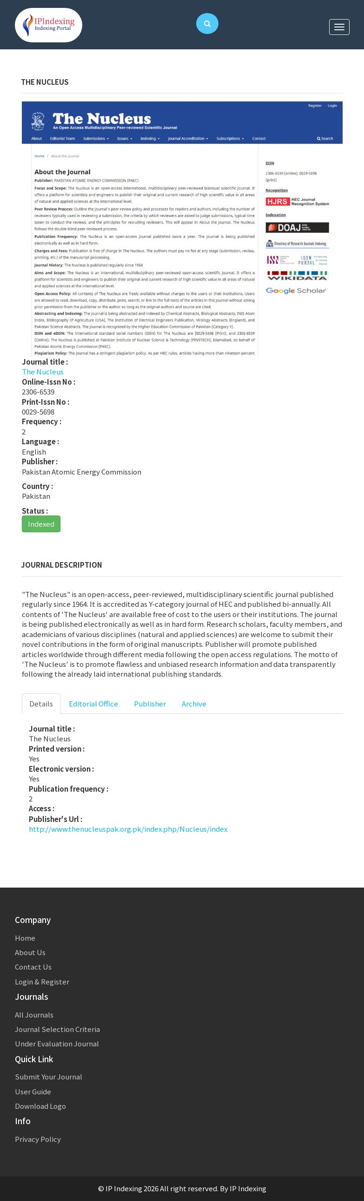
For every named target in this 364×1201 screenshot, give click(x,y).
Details (41, 703)
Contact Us (33, 966)
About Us (30, 952)
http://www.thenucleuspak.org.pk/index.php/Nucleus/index (128, 829)
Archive (194, 703)
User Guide (33, 1091)
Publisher (150, 703)
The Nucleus (43, 371)
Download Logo (40, 1106)
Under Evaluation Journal (57, 1043)
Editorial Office (93, 703)
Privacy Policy (38, 1139)
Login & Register (42, 981)
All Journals (34, 1014)
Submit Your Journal (48, 1076)
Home (25, 938)
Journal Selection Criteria (57, 1029)
